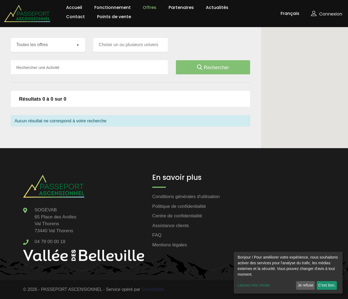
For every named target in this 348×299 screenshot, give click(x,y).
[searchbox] (132, 45)
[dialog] (288, 273)
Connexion (326, 14)
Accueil (74, 7)
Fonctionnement (112, 7)
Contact (75, 17)
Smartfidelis (152, 289)
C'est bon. (326, 285)
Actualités (217, 7)
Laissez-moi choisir (254, 285)
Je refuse (305, 285)
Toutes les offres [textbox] (32, 44)
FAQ (156, 235)
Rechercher (213, 67)
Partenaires (181, 7)
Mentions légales (169, 244)
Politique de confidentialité (179, 206)
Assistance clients (170, 225)
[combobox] (48, 45)
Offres (149, 7)
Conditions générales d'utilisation (186, 196)
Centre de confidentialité (177, 215)
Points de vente (114, 17)
